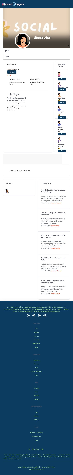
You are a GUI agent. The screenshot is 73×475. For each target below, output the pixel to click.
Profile (7, 51)
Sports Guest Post (10, 457)
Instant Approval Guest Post (27, 457)
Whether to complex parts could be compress (53, 236)
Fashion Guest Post (64, 455)
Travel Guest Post (9, 455)
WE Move (60, 127)
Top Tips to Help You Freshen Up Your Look (53, 214)
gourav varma (54, 225)
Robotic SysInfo (38, 469)
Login (36, 412)
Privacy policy (36, 436)
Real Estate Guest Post (49, 455)
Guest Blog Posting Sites (61, 457)
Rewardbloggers (29, 467)
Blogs (36, 392)
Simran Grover (55, 293)
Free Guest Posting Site (45, 457)
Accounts (36, 340)
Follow (12, 72)
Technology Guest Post (23, 455)
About (36, 328)
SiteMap (36, 420)
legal (36, 440)
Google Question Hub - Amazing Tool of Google (53, 191)
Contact (36, 332)
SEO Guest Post (36, 455)
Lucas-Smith (60, 113)
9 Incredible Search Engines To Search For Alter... (52, 281)
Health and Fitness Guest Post (13, 459)
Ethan (60, 76)
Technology (36, 360)
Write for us (36, 343)
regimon (60, 99)
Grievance (36, 336)
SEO (36, 367)
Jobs (36, 347)
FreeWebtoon (60, 87)
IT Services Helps (60, 145)
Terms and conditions (36, 432)
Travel (36, 375)
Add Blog (36, 399)
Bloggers (36, 395)
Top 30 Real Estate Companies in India (53, 259)
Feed (7, 56)
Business (36, 364)
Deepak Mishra (55, 248)
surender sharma (56, 203)
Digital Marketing (37, 371)
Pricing (36, 388)
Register (36, 416)
